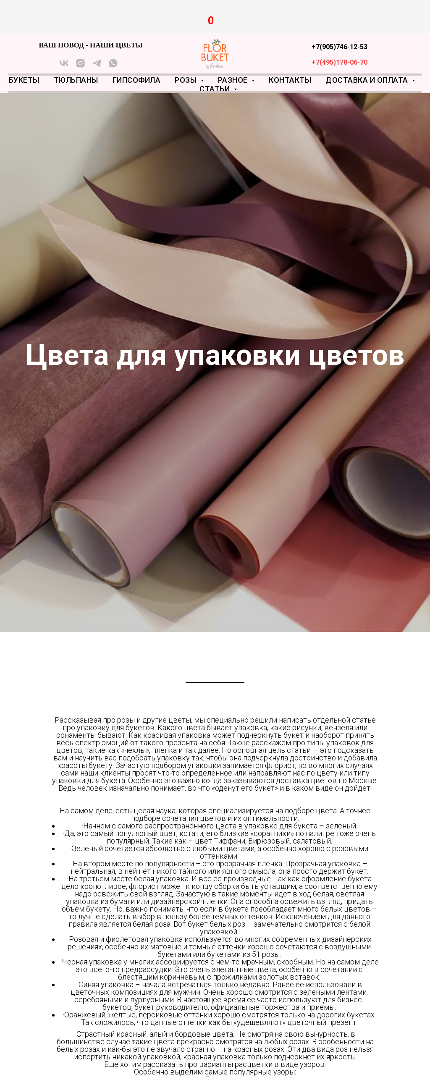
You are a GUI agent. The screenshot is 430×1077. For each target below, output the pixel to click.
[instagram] (80, 66)
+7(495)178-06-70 (339, 62)
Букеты (24, 80)
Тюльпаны (76, 80)
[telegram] (97, 66)
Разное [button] (234, 80)
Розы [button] (187, 80)
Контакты (290, 80)
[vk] (64, 66)
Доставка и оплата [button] (367, 80)
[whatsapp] (113, 66)
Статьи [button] (215, 88)
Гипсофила (137, 80)
